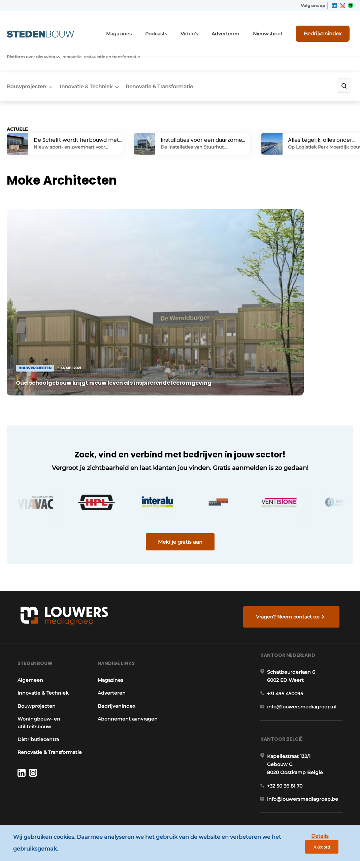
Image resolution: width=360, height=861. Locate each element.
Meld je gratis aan (180, 476)
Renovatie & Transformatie (171, 59)
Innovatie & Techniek (92, 59)
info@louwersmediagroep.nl (304, 666)
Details (303, 844)
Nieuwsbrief (277, 29)
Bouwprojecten (26, 59)
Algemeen (27, 631)
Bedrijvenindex (328, 29)
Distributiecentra (35, 691)
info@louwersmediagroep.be (305, 767)
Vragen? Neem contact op (290, 557)
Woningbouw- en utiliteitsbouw (35, 674)
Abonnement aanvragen (127, 670)
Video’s (208, 29)
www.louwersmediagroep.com (308, 802)
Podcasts (177, 29)
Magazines (144, 29)
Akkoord (335, 845)
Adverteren (240, 29)
